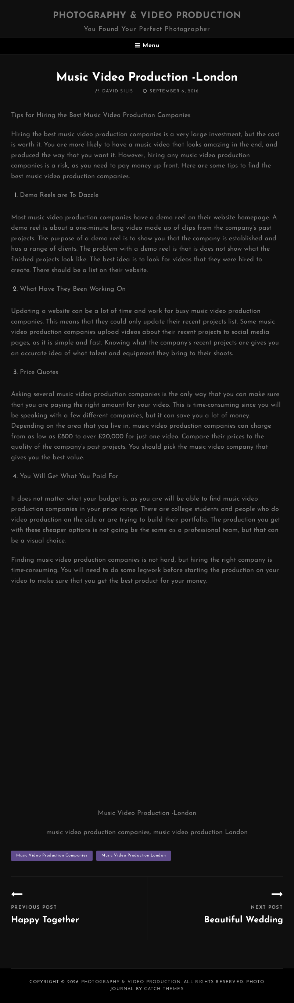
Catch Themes (163, 989)
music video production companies (51, 856)
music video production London (133, 856)
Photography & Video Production (147, 15)
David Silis (117, 91)
